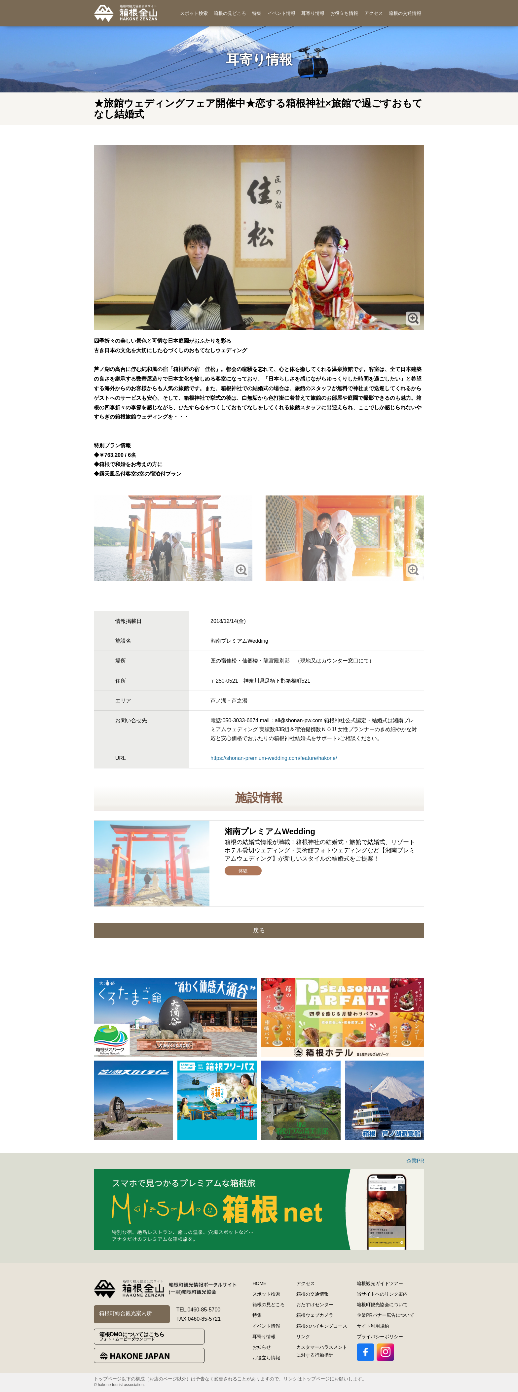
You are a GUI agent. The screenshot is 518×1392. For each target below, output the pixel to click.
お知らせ (261, 1347)
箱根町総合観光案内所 (125, 1313)
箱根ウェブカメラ (314, 1315)
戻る (259, 930)
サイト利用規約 (373, 1326)
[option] (175, 1017)
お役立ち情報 (344, 13)
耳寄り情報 (312, 13)
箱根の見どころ (230, 13)
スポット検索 (194, 13)
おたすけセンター (314, 1304)
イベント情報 (281, 13)
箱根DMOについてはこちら (151, 1337)
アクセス (373, 13)
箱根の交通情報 (405, 13)
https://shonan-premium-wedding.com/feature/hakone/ (273, 758)
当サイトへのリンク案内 (382, 1294)
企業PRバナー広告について (385, 1315)
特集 (256, 13)
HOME (259, 1283)
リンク (303, 1336)
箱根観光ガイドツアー (380, 1283)
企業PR (415, 1161)
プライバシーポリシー (380, 1336)
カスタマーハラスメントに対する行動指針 (321, 1351)
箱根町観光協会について (382, 1304)
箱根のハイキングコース (321, 1326)
